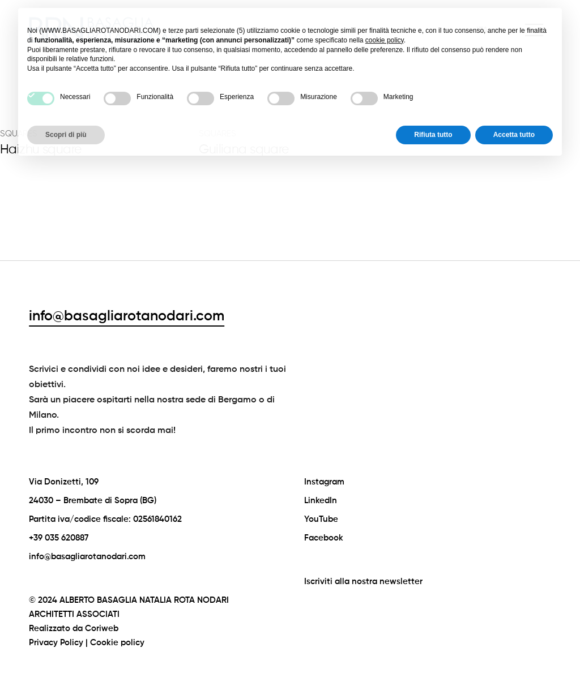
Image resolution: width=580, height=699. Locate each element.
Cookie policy (117, 642)
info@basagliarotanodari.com (126, 317)
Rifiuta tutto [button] (433, 110)
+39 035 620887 (58, 538)
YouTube (321, 519)
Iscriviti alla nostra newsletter (363, 581)
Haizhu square (41, 149)
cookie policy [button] (384, 16)
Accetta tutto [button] (514, 110)
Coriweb (101, 628)
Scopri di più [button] (66, 110)
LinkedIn (320, 500)
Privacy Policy (56, 642)
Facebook (323, 538)
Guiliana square (243, 149)
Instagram (324, 482)
